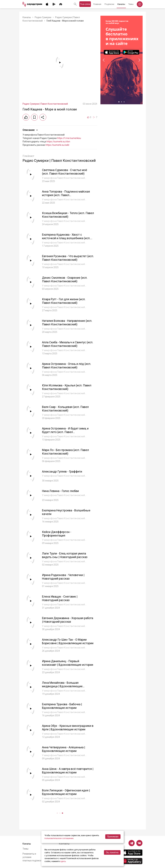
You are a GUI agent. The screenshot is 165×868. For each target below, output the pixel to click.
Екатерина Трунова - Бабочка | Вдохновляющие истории (62, 706)
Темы (131, 4)
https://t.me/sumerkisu (69, 138)
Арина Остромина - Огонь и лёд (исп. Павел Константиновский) (66, 365)
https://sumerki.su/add (57, 145)
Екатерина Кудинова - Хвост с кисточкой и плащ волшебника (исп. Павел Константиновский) (66, 238)
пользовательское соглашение (58, 838)
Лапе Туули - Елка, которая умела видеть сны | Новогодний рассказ (65, 555)
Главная (97, 4)
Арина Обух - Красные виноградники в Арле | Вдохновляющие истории (68, 727)
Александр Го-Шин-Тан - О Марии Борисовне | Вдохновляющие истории (67, 641)
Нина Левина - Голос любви (60, 491)
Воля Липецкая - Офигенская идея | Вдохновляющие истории (66, 792)
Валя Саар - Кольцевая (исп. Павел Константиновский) (65, 408)
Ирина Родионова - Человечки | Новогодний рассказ (63, 576)
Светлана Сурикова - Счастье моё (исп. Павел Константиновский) (64, 171)
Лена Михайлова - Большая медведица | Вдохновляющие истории (62, 686)
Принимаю (113, 836)
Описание (31, 130)
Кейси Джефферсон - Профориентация (56, 533)
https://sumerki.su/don (58, 141)
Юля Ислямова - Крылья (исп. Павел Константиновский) (66, 387)
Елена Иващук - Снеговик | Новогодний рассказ (60, 598)
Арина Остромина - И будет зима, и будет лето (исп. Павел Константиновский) (65, 432)
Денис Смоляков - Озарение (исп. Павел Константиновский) (64, 279)
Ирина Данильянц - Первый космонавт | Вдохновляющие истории (67, 663)
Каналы (121, 4)
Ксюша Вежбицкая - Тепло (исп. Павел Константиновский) (68, 214)
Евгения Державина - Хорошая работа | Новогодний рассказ (67, 619)
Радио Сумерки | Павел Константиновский (45, 104)
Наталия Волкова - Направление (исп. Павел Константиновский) (67, 322)
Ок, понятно (112, 852)
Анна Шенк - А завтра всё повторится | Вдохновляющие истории (67, 770)
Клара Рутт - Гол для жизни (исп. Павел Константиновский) (64, 301)
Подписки (109, 4)
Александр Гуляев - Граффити (62, 471)
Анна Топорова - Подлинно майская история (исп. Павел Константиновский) (66, 195)
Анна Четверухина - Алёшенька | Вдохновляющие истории (63, 749)
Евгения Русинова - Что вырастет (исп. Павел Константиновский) (68, 258)
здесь (63, 861)
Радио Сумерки (43, 17)
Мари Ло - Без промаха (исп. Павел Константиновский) (65, 451)
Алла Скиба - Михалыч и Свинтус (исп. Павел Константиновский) (67, 344)
